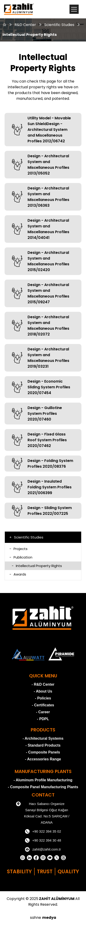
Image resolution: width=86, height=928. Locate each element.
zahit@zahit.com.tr (43, 849)
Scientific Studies (59, 24)
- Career (43, 712)
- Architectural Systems (42, 738)
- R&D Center (43, 684)
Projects (18, 548)
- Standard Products (43, 745)
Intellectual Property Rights (30, 34)
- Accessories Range (43, 759)
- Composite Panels (43, 752)
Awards (17, 574)
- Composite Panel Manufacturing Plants (43, 787)
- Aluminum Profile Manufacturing (43, 780)
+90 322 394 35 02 (43, 831)
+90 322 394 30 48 (43, 840)
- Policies (43, 698)
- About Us (43, 691)
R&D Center (25, 24)
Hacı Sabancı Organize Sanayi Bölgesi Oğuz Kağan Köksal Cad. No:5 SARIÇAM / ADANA (42, 812)
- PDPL (43, 719)
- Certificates (43, 705)
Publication (20, 557)
